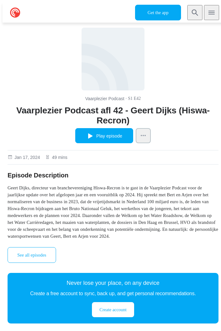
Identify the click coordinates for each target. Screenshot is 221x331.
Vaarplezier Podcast (104, 98)
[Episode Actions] (143, 135)
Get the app (158, 12)
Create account (113, 309)
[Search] (194, 12)
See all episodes (31, 255)
